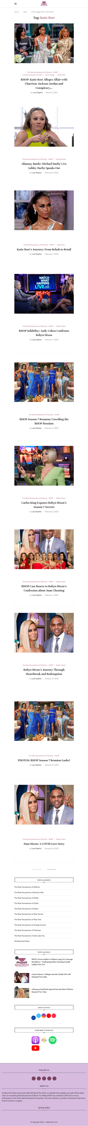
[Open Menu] (15, 4)
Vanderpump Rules (22, 941)
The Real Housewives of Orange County (30, 925)
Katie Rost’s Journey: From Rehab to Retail (44, 249)
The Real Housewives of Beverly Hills (29, 893)
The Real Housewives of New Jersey (28, 914)
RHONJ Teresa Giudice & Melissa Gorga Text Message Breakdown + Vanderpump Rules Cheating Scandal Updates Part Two (52, 962)
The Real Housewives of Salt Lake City (29, 936)
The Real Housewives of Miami (26, 909)
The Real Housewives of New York (27, 920)
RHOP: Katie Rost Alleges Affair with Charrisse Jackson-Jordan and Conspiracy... (44, 84)
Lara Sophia (38, 93)
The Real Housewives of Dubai (26, 903)
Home (16, 12)
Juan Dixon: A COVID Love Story (43, 844)
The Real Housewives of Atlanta (27, 887)
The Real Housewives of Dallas (26, 898)
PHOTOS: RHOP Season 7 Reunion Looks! (44, 760)
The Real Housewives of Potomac (27, 930)
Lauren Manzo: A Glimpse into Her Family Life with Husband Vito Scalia (51, 975)
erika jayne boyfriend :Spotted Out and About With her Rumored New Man (52, 990)
